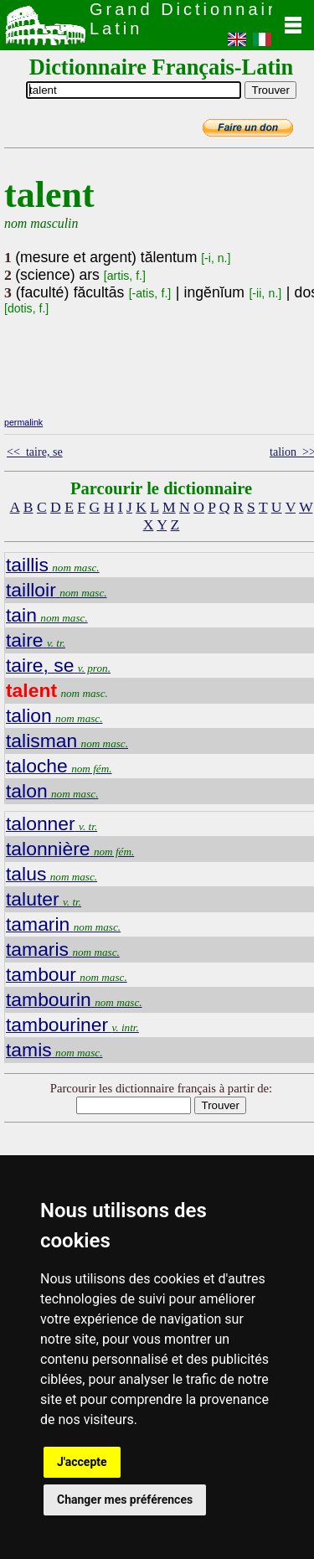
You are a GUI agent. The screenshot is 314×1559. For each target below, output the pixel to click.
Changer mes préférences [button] (125, 1499)
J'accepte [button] (82, 1462)
